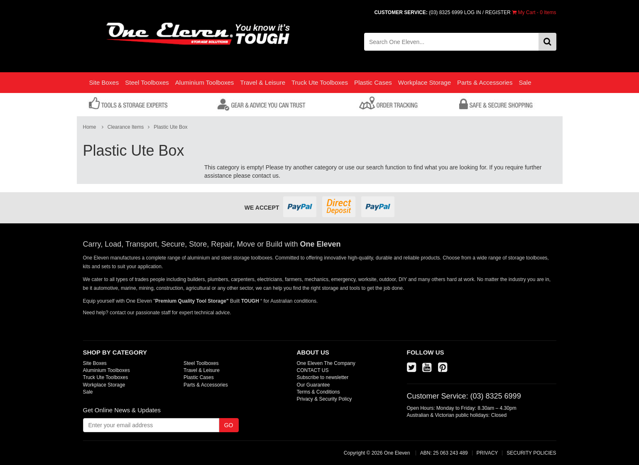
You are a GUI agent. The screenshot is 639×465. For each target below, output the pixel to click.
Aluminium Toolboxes (204, 82)
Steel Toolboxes (147, 82)
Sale (525, 82)
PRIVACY (487, 453)
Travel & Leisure (262, 82)
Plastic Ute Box (170, 127)
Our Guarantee (313, 385)
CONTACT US (313, 370)
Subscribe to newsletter (323, 377)
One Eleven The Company (326, 363)
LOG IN (472, 12)
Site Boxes (104, 82)
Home (89, 127)
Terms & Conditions (318, 392)
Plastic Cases (373, 82)
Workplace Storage (424, 82)
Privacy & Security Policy (324, 399)
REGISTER (497, 12)
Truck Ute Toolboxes (319, 82)
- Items (534, 12)
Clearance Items (126, 127)
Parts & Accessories (484, 82)
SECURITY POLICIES (531, 453)
